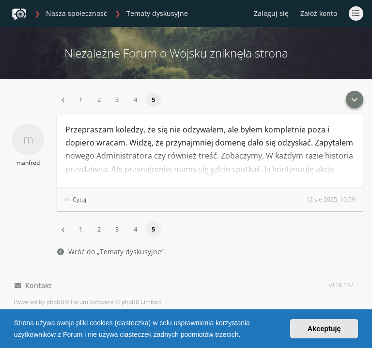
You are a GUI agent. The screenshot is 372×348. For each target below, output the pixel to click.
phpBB (55, 302)
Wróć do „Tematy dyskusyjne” (110, 251)
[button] (243, 335)
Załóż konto (318, 13)
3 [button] (117, 99)
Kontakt (33, 285)
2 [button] (99, 99)
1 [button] (80, 99)
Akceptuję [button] (324, 329)
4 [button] (135, 99)
